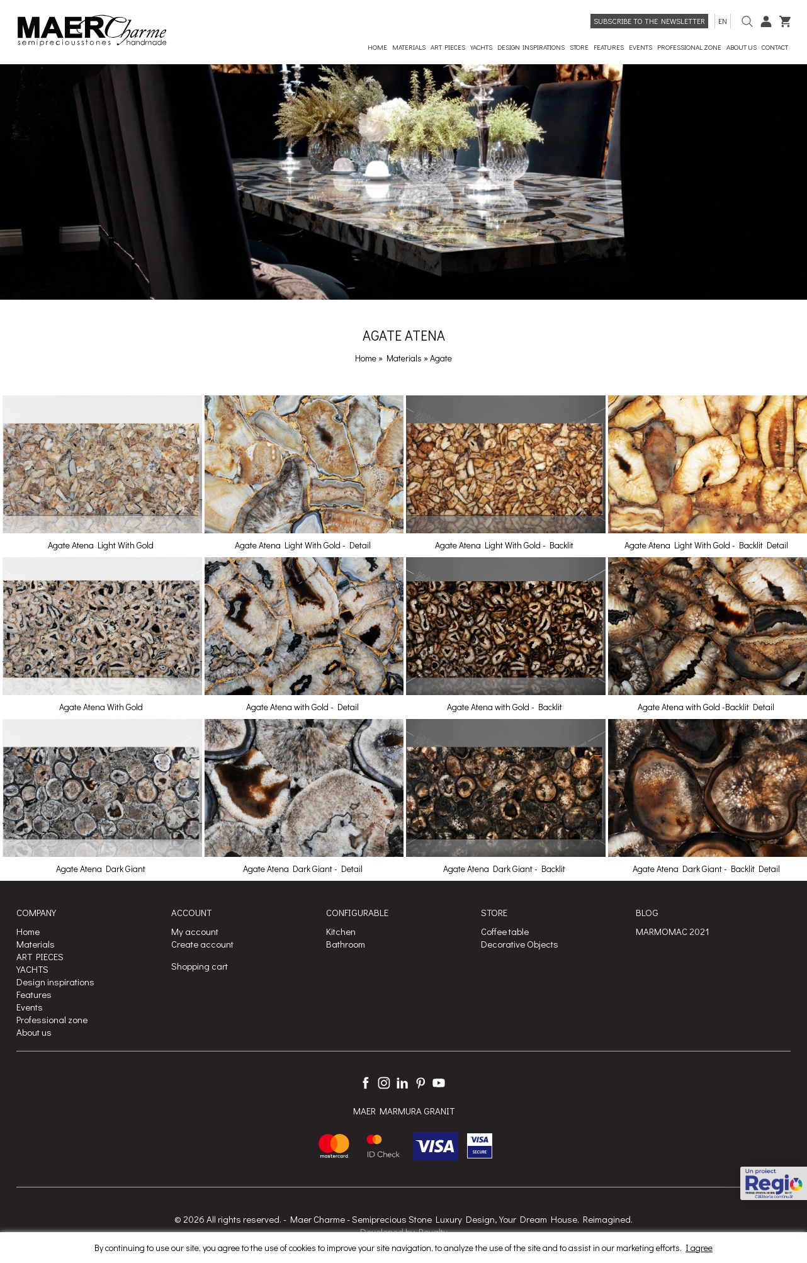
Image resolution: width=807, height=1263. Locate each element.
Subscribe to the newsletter (649, 21)
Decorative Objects (519, 943)
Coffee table (505, 931)
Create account (202, 943)
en (722, 21)
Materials (405, 358)
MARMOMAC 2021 (672, 931)
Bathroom (345, 943)
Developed (382, 1231)
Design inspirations (55, 981)
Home (365, 358)
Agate (441, 358)
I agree (699, 1248)
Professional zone (51, 1019)
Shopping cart (199, 966)
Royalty (433, 1231)
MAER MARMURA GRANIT (403, 1111)
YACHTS (32, 969)
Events (29, 1006)
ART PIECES (40, 956)
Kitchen (341, 931)
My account (194, 931)
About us (34, 1032)
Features (34, 994)
